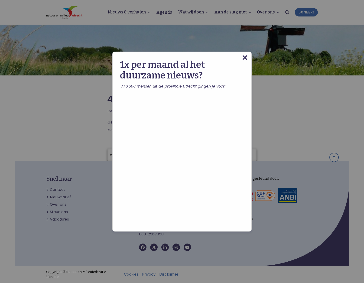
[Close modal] (245, 57)
